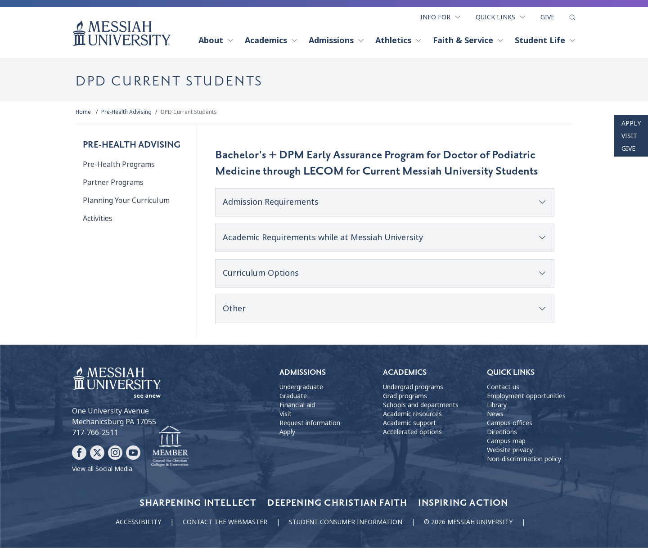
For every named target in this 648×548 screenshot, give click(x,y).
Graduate (293, 395)
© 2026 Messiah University (468, 521)
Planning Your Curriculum (126, 200)
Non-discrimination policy (524, 458)
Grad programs (405, 395)
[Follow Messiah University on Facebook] (79, 452)
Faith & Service (468, 40)
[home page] (121, 33)
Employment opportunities (526, 395)
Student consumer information (345, 521)
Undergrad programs (413, 386)
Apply (631, 123)
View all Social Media (102, 468)
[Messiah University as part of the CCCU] (170, 446)
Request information (309, 422)
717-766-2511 (95, 432)
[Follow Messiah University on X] (97, 452)
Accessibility (138, 521)
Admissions (336, 40)
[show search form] (572, 17)
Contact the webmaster (225, 521)
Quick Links (501, 17)
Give (547, 17)
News (495, 413)
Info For (440, 17)
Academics (271, 40)
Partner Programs (113, 182)
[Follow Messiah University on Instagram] (115, 452)
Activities (97, 218)
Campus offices (509, 422)
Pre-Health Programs (119, 164)
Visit (629, 135)
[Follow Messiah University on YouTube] (133, 452)
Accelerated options (412, 431)
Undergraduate (301, 386)
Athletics (398, 40)
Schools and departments (421, 404)
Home (83, 112)
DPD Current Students (189, 112)
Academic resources (412, 413)
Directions (502, 431)
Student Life (545, 40)
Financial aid (297, 404)
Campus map (506, 440)
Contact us (503, 386)
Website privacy (510, 449)
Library (497, 404)
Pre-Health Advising (126, 112)
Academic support (409, 422)
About (216, 40)
